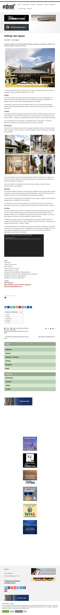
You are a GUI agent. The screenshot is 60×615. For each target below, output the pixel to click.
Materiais (8, 320)
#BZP (19, 328)
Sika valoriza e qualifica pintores (47, 336)
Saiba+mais (18, 611)
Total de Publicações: (10, 576)
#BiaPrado (15, 328)
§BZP (5, 332)
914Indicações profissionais (12, 581)
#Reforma (26, 328)
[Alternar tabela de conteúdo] (20, 312)
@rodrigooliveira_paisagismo (10, 331)
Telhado (8, 316)
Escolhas (8, 322)
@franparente (13, 329)
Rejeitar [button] (12, 611)
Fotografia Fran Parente (23, 331)
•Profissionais (25, 4)
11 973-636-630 (22, 8)
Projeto (7, 314)
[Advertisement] (14, 423)
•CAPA (19, 4)
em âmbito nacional (9, 583)
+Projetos (32, 4)
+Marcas (46, 4)
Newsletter (52, 4)
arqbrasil (17, 40)
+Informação (40, 4)
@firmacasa (7, 329)
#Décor (22, 328)
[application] (24, 245)
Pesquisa (29, 8)
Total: (6, 573)
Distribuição (8, 318)
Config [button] (24, 611)
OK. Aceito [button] (5, 611)
